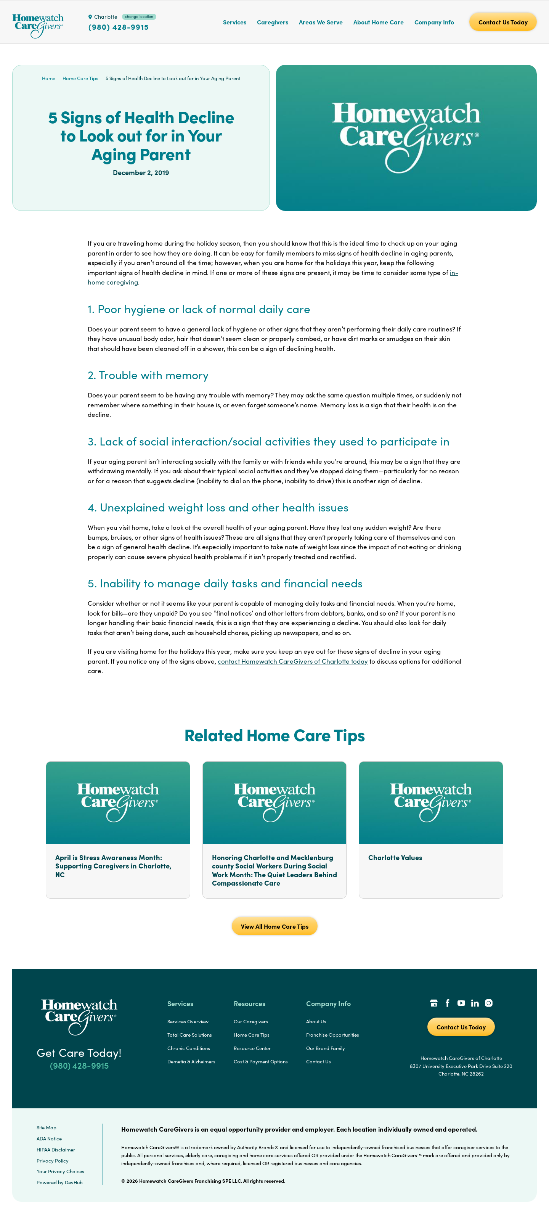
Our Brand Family (325, 1048)
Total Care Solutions (189, 1034)
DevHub (74, 1182)
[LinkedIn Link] (475, 1003)
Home (48, 78)
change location (139, 16)
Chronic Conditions (188, 1048)
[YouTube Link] (461, 1003)
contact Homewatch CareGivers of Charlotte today (293, 661)
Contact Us (318, 1061)
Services (234, 22)
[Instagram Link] (489, 1003)
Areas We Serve (321, 22)
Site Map (46, 1127)
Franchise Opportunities (332, 1034)
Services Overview (188, 1021)
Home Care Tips (80, 78)
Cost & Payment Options (261, 1061)
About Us (316, 1021)
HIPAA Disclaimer (56, 1149)
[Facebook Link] (447, 1003)
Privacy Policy (53, 1160)
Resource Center (252, 1048)
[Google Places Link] (434, 1003)
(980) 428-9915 (118, 26)
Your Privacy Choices (60, 1171)
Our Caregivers (251, 1021)
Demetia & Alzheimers (191, 1061)
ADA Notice (49, 1138)
